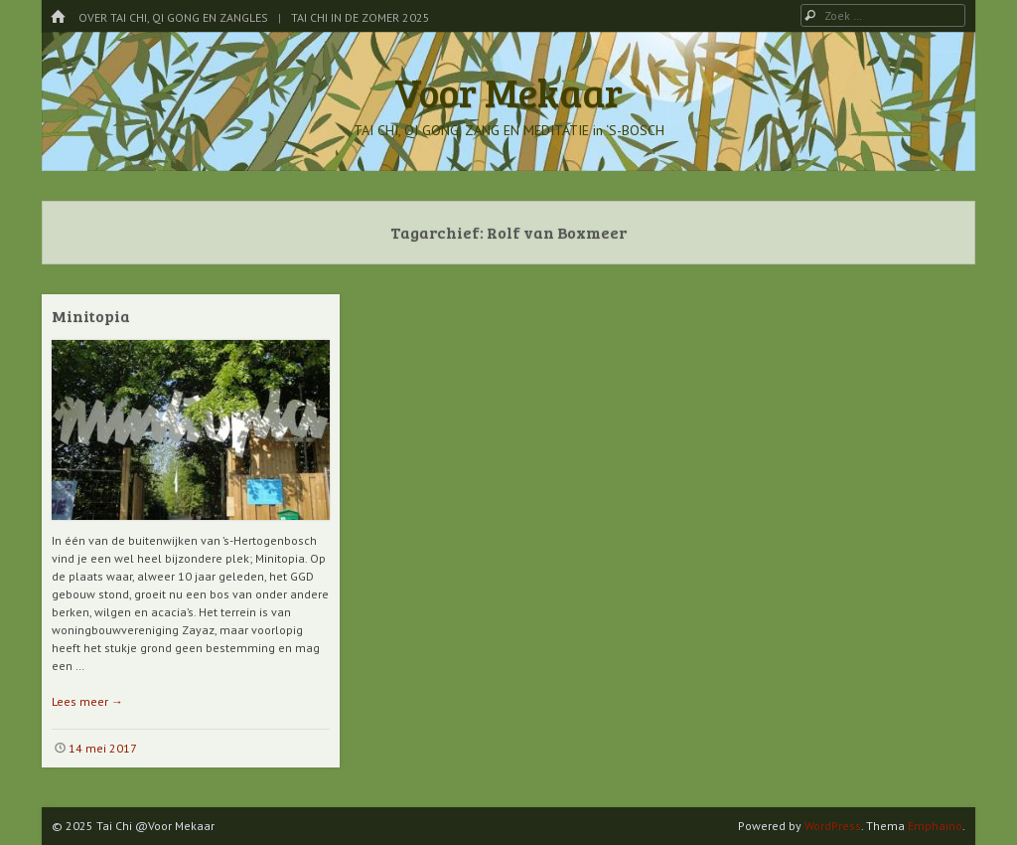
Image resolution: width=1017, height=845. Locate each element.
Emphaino (935, 825)
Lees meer (87, 701)
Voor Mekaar (508, 91)
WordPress (832, 825)
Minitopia (91, 315)
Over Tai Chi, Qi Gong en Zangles (173, 17)
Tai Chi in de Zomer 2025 (360, 17)
